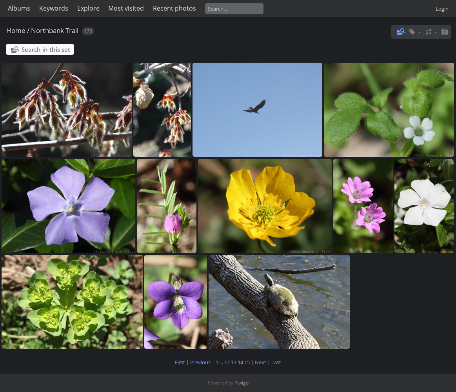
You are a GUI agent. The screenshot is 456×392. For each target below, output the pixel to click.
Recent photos (174, 8)
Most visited (126, 8)
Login (442, 8)
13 (233, 362)
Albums (19, 8)
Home (15, 30)
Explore (88, 8)
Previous (200, 362)
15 (247, 362)
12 (227, 362)
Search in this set (46, 49)
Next (260, 362)
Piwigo (241, 382)
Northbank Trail (54, 30)
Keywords (53, 8)
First (180, 362)
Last (276, 362)
